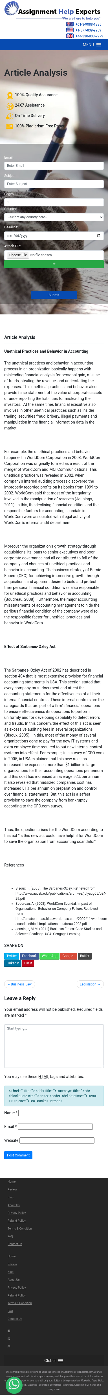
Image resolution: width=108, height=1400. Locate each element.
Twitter (11, 956)
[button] (88, 44)
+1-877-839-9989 (83, 30)
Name (10, 1113)
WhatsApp (49, 956)
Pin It (28, 963)
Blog (11, 1197)
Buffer (84, 956)
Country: (10, 209)
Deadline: (11, 227)
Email (10, 1126)
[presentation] (46, 280)
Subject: (10, 176)
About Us (14, 1205)
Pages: (9, 194)
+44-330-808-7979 (84, 35)
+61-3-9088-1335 (83, 24)
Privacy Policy (17, 1213)
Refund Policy (17, 1221)
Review (12, 1189)
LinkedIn (12, 963)
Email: (9, 157)
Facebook (29, 956)
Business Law (21, 984)
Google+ (68, 956)
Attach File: (12, 246)
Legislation (88, 984)
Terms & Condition (20, 1228)
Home (12, 1181)
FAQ (10, 1236)
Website (11, 1140)
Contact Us (15, 1244)
